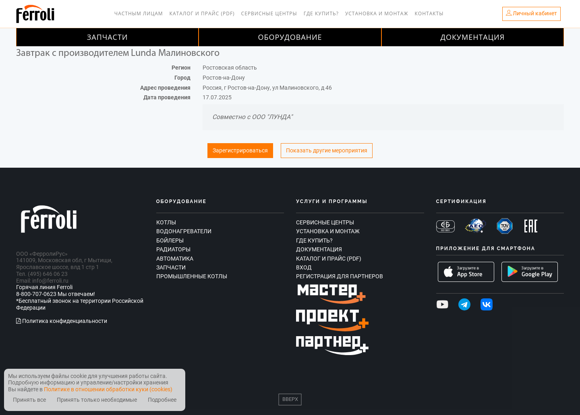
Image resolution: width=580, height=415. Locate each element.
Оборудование (290, 37)
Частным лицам (138, 13)
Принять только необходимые (97, 400)
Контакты (429, 13)
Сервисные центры (269, 13)
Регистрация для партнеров (339, 276)
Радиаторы (173, 249)
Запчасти (107, 37)
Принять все (29, 400)
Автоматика (174, 258)
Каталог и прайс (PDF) (202, 13)
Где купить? (321, 13)
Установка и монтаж (376, 13)
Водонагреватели (183, 231)
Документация (473, 37)
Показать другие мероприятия (326, 150)
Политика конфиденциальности (61, 321)
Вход (304, 267)
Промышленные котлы (191, 276)
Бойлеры (170, 240)
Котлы (166, 222)
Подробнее (162, 400)
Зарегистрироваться (240, 150)
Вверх (290, 399)
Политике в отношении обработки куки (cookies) (108, 389)
